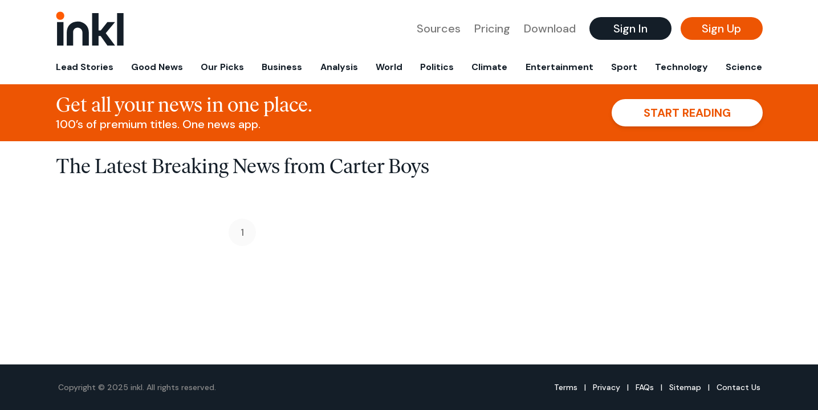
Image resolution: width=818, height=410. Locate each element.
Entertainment (559, 67)
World (389, 67)
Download (550, 28)
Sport (624, 67)
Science (744, 67)
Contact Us (738, 387)
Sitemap (685, 387)
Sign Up (721, 28)
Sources (439, 28)
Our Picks (222, 67)
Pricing (492, 28)
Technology (681, 67)
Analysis (339, 67)
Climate (489, 67)
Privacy (606, 387)
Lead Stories (84, 67)
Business (282, 67)
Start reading (687, 112)
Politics (437, 67)
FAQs (645, 387)
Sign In (630, 28)
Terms (565, 387)
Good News (157, 67)
